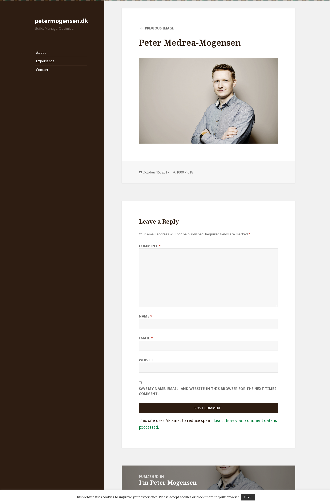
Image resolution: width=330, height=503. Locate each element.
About (41, 52)
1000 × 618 (184, 172)
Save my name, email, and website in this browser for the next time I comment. (208, 391)
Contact (42, 69)
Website (146, 360)
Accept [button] (248, 497)
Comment (150, 246)
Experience (45, 61)
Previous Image (159, 28)
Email (146, 338)
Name (145, 316)
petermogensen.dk (61, 21)
